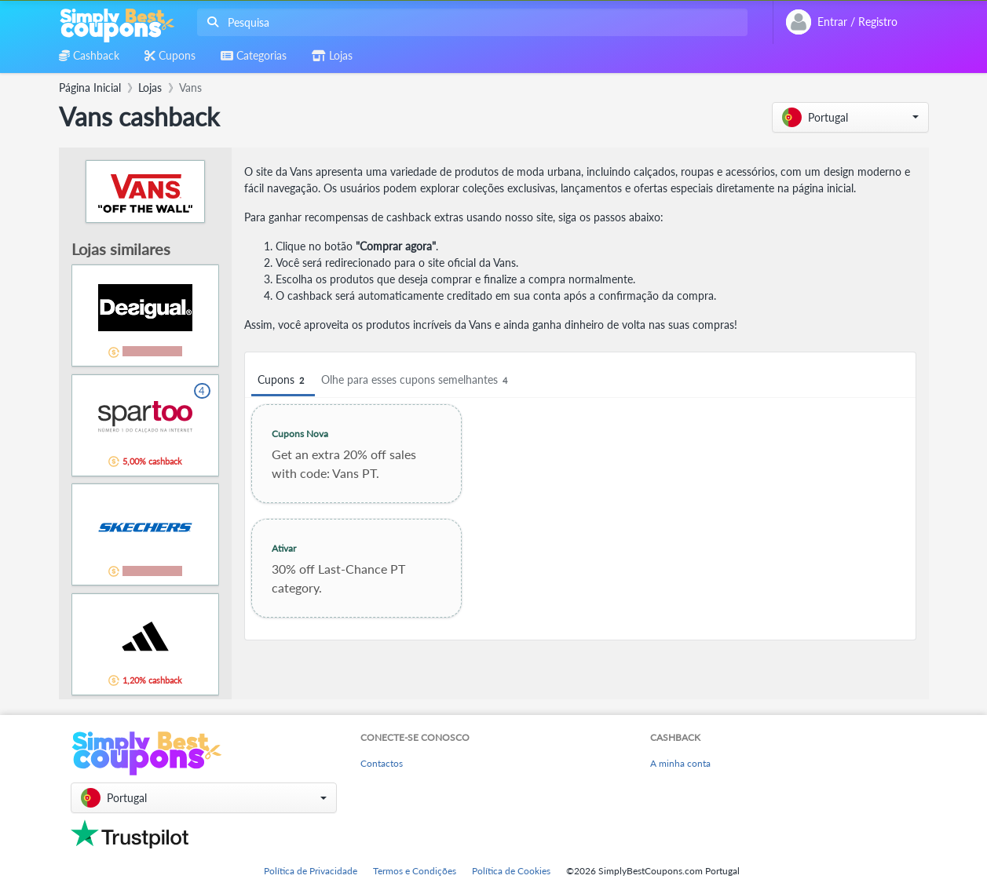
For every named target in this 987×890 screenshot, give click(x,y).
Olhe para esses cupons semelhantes (416, 380)
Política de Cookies (511, 871)
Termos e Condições (414, 871)
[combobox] (469, 22)
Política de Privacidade (310, 871)
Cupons (283, 380)
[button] (850, 117)
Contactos (381, 763)
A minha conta (680, 763)
